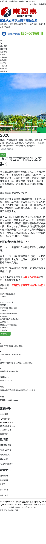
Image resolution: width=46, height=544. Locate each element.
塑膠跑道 (4, 434)
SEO (35, 507)
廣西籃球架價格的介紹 (8, 308)
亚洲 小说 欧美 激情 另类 (9, 510)
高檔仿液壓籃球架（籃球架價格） (12, 346)
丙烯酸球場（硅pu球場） (9, 371)
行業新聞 (4, 480)
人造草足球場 (6, 430)
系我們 (43, 4)
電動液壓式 (5, 454)
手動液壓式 (5, 459)
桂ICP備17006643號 (22, 504)
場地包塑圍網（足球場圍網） (11, 354)
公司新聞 (4, 475)
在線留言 (33, 4)
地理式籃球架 (6, 450)
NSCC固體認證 (6, 464)
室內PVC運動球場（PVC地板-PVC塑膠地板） (17, 363)
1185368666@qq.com (9, 400)
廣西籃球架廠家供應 (7, 294)
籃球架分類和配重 (6, 302)
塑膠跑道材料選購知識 (8, 325)
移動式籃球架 (6, 445)
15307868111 (6, 380)
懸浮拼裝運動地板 (7, 426)
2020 (5, 135)
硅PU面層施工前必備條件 (9, 319)
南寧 (18, 507)
